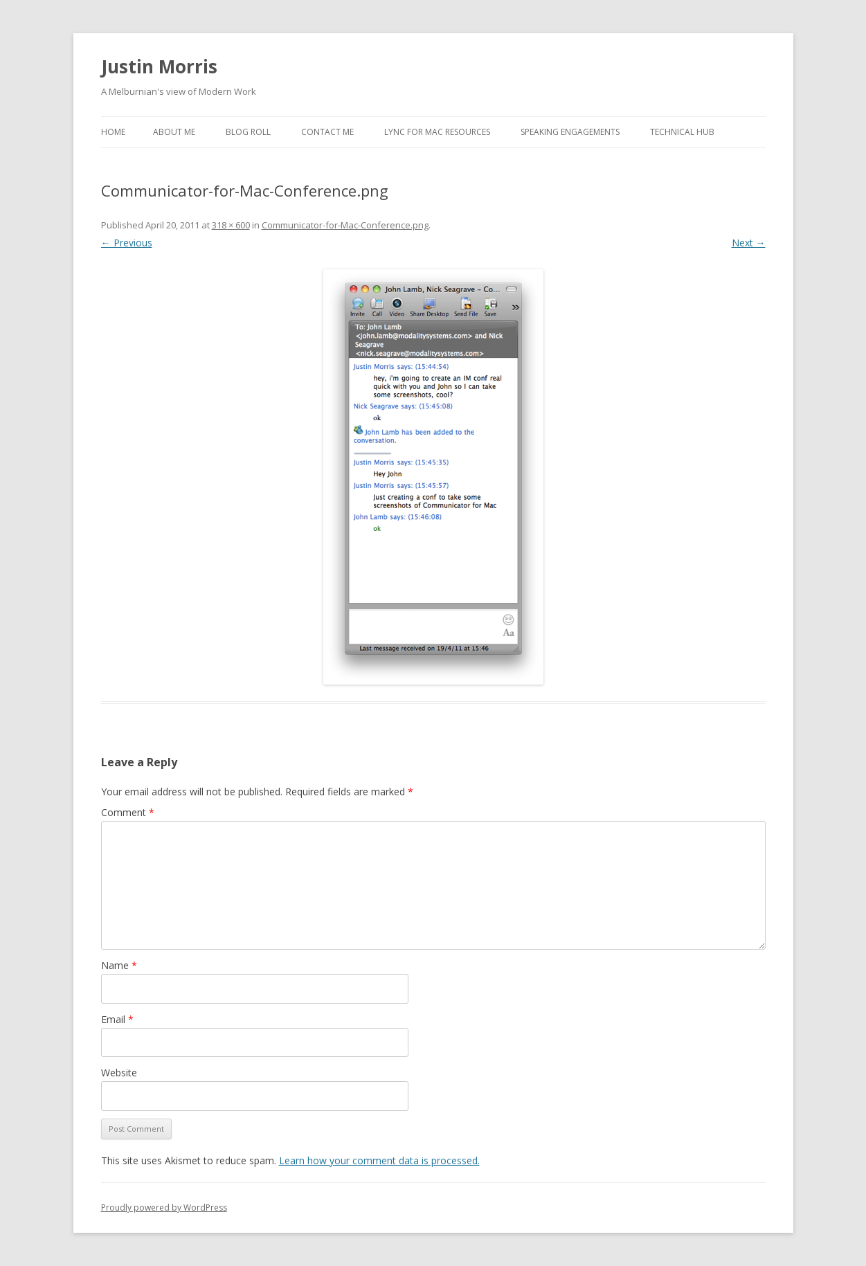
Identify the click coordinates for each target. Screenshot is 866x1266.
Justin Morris (159, 66)
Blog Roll (248, 132)
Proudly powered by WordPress (164, 1207)
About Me (174, 132)
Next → (749, 242)
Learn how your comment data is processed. (379, 1160)
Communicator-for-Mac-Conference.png (345, 225)
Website (119, 1072)
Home (113, 132)
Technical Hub (682, 132)
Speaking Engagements (570, 132)
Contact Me (327, 132)
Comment (127, 812)
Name (119, 965)
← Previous (126, 242)
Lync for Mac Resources (437, 132)
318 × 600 (231, 225)
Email (117, 1019)
